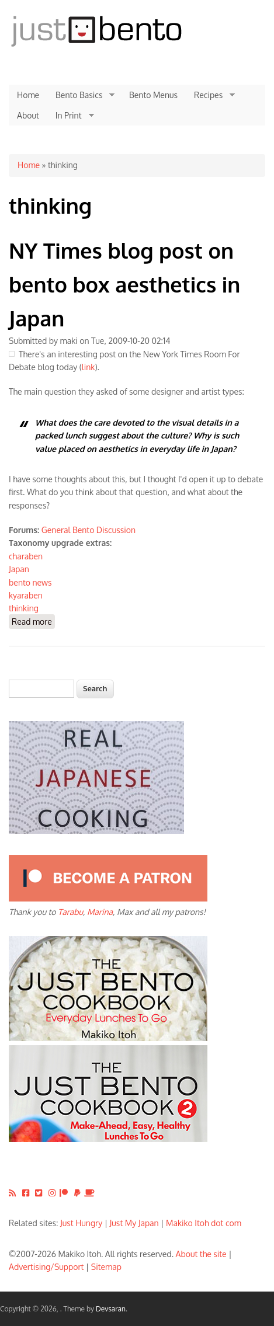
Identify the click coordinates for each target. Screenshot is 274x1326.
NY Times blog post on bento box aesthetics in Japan (124, 283)
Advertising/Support (46, 1267)
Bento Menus (153, 95)
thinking (24, 608)
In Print (70, 115)
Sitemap (106, 1267)
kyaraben (26, 595)
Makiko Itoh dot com (203, 1223)
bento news (30, 582)
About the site (201, 1254)
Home (28, 95)
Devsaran (111, 1308)
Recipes (210, 95)
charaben (26, 556)
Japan (19, 569)
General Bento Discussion (88, 530)
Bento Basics (81, 95)
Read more (33, 621)
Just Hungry (81, 1223)
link (88, 367)
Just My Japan (134, 1223)
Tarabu (70, 912)
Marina (100, 912)
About (28, 115)
